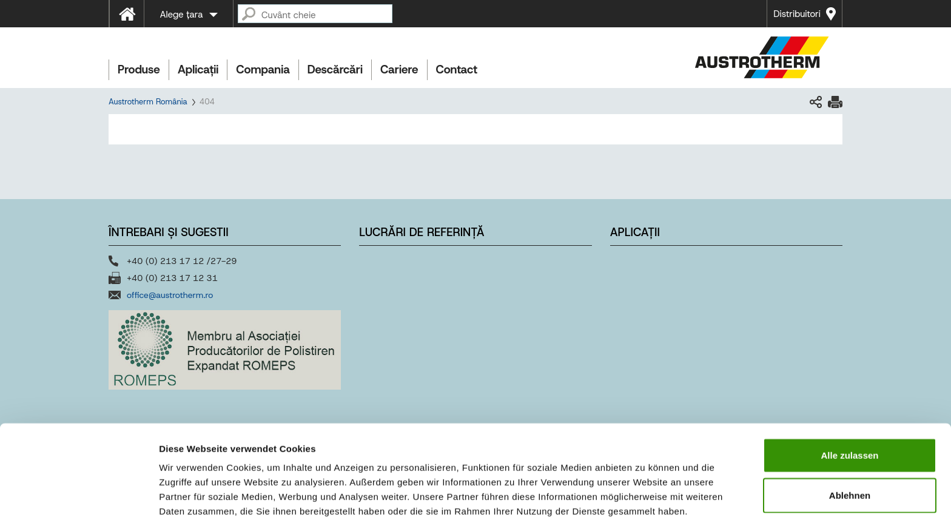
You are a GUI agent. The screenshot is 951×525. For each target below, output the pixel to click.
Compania (262, 69)
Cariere (399, 69)
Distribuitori (797, 14)
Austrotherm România (148, 102)
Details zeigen (645, 501)
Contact (457, 69)
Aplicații (198, 69)
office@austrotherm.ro (170, 295)
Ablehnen (849, 446)
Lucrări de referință (421, 232)
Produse (139, 69)
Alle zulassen (849, 406)
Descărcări (335, 69)
